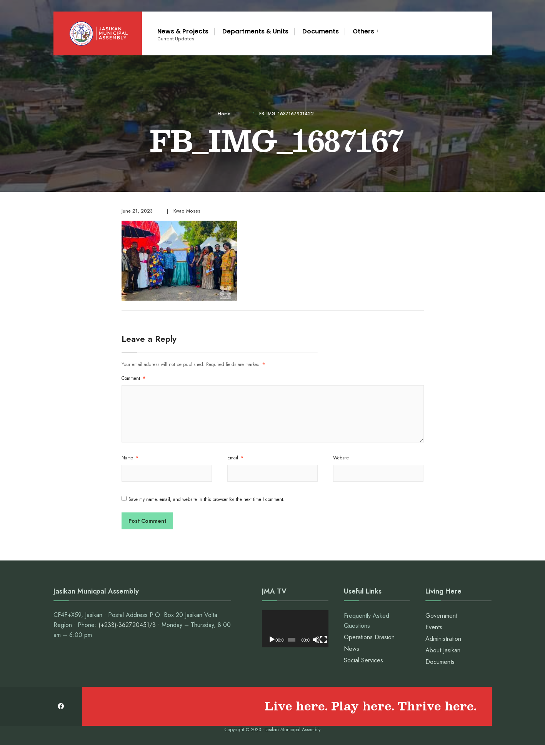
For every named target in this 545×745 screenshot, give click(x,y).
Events (433, 627)
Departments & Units (255, 31)
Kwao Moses (186, 211)
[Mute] (316, 640)
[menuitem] (363, 30)
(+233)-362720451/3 (127, 624)
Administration (443, 638)
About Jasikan (442, 650)
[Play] (272, 640)
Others (363, 31)
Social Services (363, 660)
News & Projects (182, 34)
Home (224, 113)
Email (235, 457)
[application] (295, 628)
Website (341, 457)
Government (441, 615)
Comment (133, 378)
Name (130, 457)
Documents (320, 31)
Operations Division (369, 637)
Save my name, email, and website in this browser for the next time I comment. (206, 499)
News (351, 648)
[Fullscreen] (323, 640)
